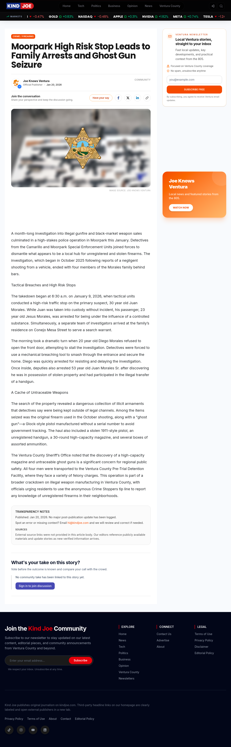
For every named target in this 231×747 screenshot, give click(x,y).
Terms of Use (203, 634)
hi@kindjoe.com (78, 522)
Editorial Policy (204, 653)
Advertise (163, 640)
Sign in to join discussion (35, 586)
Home (67, 6)
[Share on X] (128, 97)
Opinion (132, 6)
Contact (66, 718)
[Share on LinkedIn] (137, 97)
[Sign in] (212, 6)
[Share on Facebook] (118, 97)
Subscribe (80, 660)
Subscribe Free (194, 89)
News (148, 6)
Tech (81, 6)
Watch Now (181, 207)
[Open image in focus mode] (81, 148)
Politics (96, 6)
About (160, 646)
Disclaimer (201, 646)
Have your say (101, 97)
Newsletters (127, 678)
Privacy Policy (204, 640)
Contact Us (164, 634)
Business (114, 6)
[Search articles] (221, 6)
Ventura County (169, 6)
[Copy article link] (147, 97)
